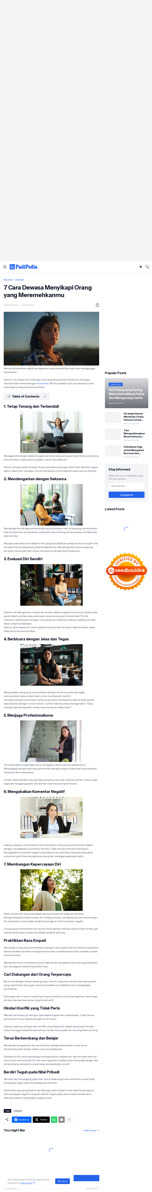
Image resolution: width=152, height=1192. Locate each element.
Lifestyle (19, 279)
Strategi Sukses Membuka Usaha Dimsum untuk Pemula (134, 416)
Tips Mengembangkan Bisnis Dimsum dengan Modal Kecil (136, 433)
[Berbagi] (96, 305)
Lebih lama (91, 1188)
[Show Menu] (5, 267)
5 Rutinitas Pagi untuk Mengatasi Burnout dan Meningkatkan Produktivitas (134, 450)
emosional (43, 383)
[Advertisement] (76, 22)
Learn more (26, 1183)
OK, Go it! (62, 1181)
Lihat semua (90, 1130)
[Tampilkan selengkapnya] (69, 1120)
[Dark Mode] (140, 267)
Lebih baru (11, 1188)
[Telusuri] (147, 267)
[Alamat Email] (127, 486)
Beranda (8, 279)
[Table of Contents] (27, 396)
